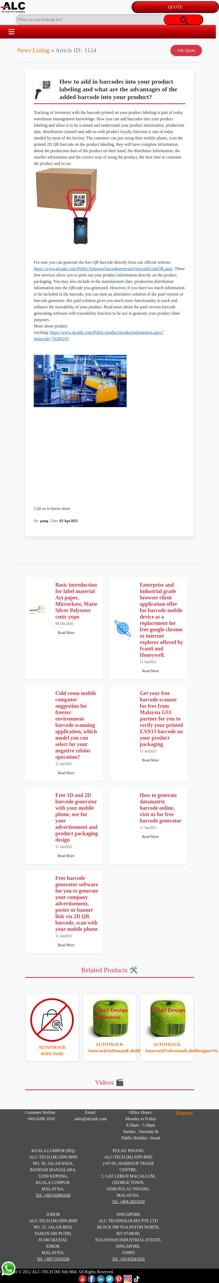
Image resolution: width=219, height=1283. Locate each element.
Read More (66, 633)
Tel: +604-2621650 (128, 1201)
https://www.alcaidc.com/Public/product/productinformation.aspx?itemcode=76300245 (98, 368)
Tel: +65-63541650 (128, 1259)
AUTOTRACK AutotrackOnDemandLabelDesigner (110, 1047)
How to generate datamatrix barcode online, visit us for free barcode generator (161, 808)
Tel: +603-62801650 (53, 1195)
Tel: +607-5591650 (53, 1259)
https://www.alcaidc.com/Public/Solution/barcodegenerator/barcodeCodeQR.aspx (103, 268)
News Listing (33, 50)
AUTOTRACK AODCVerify (52, 1050)
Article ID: (68, 50)
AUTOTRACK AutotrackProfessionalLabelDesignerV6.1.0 (167, 1047)
